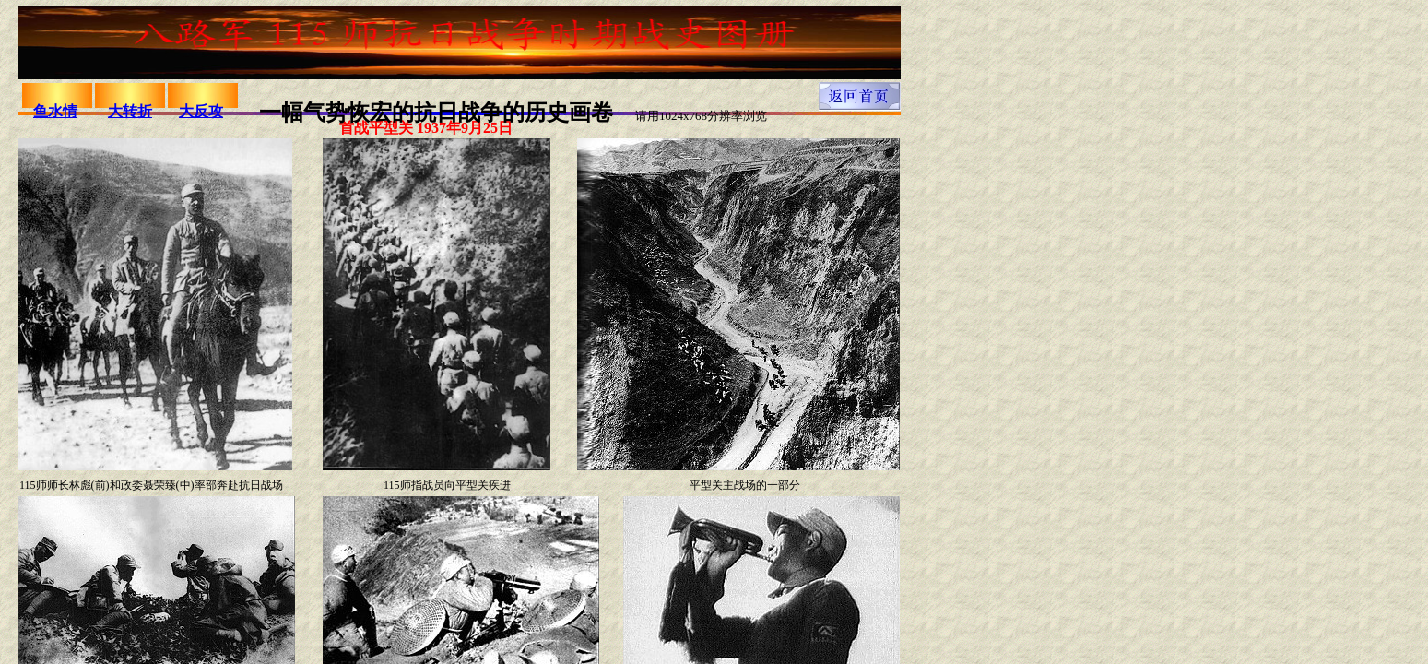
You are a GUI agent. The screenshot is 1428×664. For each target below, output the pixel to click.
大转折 (130, 111)
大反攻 (201, 111)
